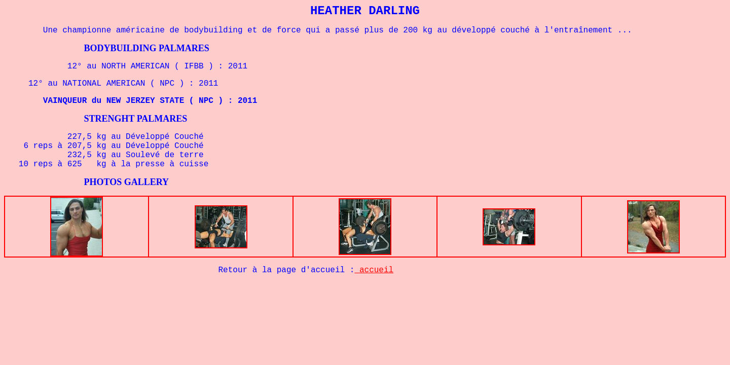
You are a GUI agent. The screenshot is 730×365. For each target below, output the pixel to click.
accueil (373, 270)
